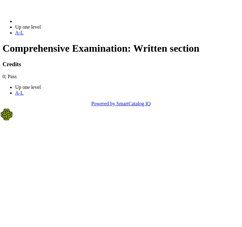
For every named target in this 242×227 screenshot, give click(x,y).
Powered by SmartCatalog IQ (121, 103)
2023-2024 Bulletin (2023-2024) (48, 21)
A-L (19, 32)
